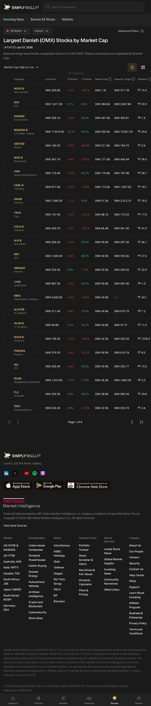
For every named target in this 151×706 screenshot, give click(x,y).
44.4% (85, 131)
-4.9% (70, 311)
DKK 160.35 (53, 145)
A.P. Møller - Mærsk (24, 133)
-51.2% (85, 352)
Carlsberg (19, 188)
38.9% (85, 394)
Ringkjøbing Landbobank (27, 382)
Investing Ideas (13, 19)
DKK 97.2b (101, 200)
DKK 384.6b (102, 104)
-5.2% (70, 187)
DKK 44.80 (52, 325)
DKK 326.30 (53, 408)
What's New (111, 589)
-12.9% (85, 187)
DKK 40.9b (101, 352)
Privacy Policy (138, 623)
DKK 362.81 (121, 118)
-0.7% (70, 242)
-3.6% (70, 352)
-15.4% (85, 297)
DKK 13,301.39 (123, 131)
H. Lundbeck (20, 326)
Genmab (18, 202)
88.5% (85, 256)
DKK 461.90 (121, 228)
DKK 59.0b (101, 242)
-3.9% (70, 380)
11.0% (85, 380)
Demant (18, 271)
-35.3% (85, 338)
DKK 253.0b (102, 131)
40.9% (85, 283)
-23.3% (85, 159)
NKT (16, 257)
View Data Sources (15, 525)
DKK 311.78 (121, 90)
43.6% (85, 366)
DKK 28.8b (101, 394)
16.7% (85, 325)
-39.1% (85, 228)
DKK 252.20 (53, 269)
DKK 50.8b (101, 283)
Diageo (58, 573)
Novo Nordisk (21, 92)
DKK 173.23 (121, 214)
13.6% (85, 311)
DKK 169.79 (121, 145)
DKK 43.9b (101, 297)
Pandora (18, 354)
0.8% (70, 269)
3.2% (70, 325)
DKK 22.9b (101, 408)
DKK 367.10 (53, 159)
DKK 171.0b (102, 159)
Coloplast (19, 230)
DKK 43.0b (101, 325)
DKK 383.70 (53, 228)
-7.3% (84, 269)
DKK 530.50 (53, 394)
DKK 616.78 (121, 352)
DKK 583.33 (121, 394)
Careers (134, 557)
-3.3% (70, 283)
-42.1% (85, 90)
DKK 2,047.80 (122, 104)
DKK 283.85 (53, 90)
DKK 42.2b (101, 338)
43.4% (85, 242)
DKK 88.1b (101, 214)
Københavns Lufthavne (26, 299)
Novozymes (20, 161)
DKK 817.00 (53, 187)
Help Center (136, 575)
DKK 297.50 (121, 242)
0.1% (70, 104)
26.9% (85, 118)
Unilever (59, 567)
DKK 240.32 (121, 269)
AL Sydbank (20, 313)
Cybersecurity (38, 612)
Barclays (59, 601)
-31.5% (85, 408)
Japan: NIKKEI (12, 589)
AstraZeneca (62, 545)
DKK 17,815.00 (55, 131)
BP (55, 595)
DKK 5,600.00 (54, 297)
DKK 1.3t (100, 90)
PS (139, 145)
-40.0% (85, 145)
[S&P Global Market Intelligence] (21, 503)
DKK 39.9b (101, 366)
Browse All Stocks (43, 19)
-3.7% (70, 173)
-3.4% (70, 297)
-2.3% (70, 145)
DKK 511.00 (53, 311)
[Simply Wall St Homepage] (21, 6)
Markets (67, 19)
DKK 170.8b (102, 173)
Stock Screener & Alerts (86, 560)
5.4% (70, 394)
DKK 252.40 (53, 366)
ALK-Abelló (20, 244)
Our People (136, 551)
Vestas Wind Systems (25, 175)
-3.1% (70, 90)
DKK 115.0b (102, 187)
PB (139, 117)
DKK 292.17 (121, 366)
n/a (116, 297)
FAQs (132, 581)
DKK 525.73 (121, 408)
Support (134, 586)
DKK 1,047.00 (122, 187)
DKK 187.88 (121, 173)
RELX (57, 589)
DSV (16, 106)
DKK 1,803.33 (122, 380)
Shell (57, 561)
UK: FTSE (9, 555)
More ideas (36, 618)
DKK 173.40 (53, 173)
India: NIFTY (11, 567)
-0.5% (70, 256)
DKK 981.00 (121, 283)
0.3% (84, 104)
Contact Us (136, 569)
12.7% (71, 131)
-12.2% (85, 214)
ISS (15, 368)
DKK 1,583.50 (54, 200)
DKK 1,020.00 (54, 256)
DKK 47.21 (120, 325)
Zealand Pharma (22, 410)
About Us (135, 545)
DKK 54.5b (101, 256)
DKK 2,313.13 (122, 200)
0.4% (70, 408)
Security (134, 563)
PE (139, 90)
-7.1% (70, 200)
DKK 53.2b (101, 269)
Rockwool (19, 340)
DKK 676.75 (121, 311)
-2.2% (70, 118)
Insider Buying (38, 565)
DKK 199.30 (53, 338)
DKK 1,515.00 (54, 380)
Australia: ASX (12, 561)
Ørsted (17, 147)
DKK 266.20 (53, 242)
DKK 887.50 (53, 283)
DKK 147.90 (53, 214)
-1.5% (70, 338)
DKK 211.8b (102, 145)
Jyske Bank (20, 285)
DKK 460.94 (121, 159)
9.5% (84, 200)
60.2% (85, 173)
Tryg (16, 216)
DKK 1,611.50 (54, 104)
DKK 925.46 (121, 256)
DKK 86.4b (101, 228)
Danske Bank (21, 119)
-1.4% (70, 159)
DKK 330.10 (53, 118)
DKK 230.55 (121, 338)
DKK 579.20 (53, 352)
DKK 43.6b (101, 311)
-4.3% (70, 366)
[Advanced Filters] (131, 31)
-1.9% (70, 214)
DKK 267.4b (102, 118)
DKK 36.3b (101, 380)
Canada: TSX (11, 573)
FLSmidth (19, 396)
